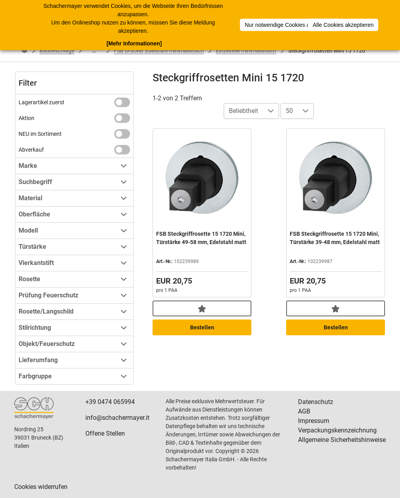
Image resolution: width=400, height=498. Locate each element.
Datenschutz (315, 402)
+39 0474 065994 (110, 402)
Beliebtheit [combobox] (243, 111)
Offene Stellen (105, 433)
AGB (304, 411)
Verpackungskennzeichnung (337, 430)
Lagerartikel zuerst (41, 102)
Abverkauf (31, 150)
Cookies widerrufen (41, 486)
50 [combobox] (289, 111)
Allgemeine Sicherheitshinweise (342, 440)
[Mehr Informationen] (134, 43)
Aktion (26, 118)
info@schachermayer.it (117, 417)
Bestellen (202, 327)
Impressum (313, 421)
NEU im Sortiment (40, 134)
